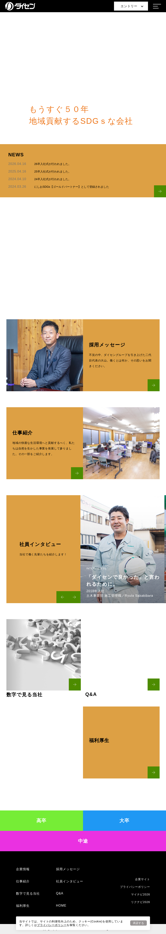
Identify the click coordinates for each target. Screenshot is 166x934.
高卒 (41, 820)
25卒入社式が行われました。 (52, 171)
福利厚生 (23, 905)
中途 (83, 841)
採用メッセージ (68, 869)
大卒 (124, 820)
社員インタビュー (69, 881)
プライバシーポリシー (52, 925)
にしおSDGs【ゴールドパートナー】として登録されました (71, 186)
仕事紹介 (23, 881)
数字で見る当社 (28, 893)
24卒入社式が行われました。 (52, 179)
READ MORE (83, 272)
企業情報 (23, 869)
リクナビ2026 (140, 902)
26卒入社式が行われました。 (52, 164)
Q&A (59, 893)
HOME (61, 905)
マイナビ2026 (140, 894)
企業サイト (142, 879)
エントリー (132, 6)
